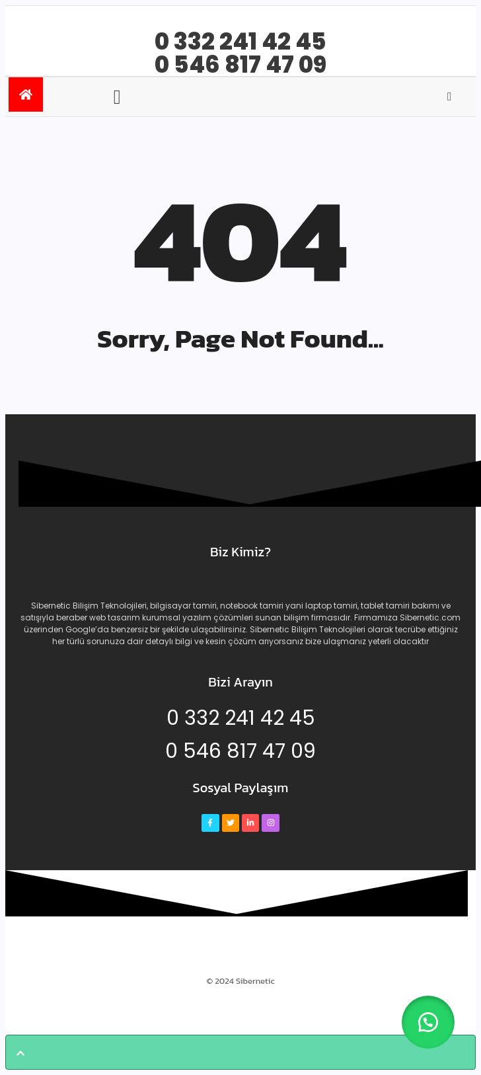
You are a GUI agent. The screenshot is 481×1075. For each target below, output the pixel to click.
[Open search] (449, 96)
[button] (428, 1022)
